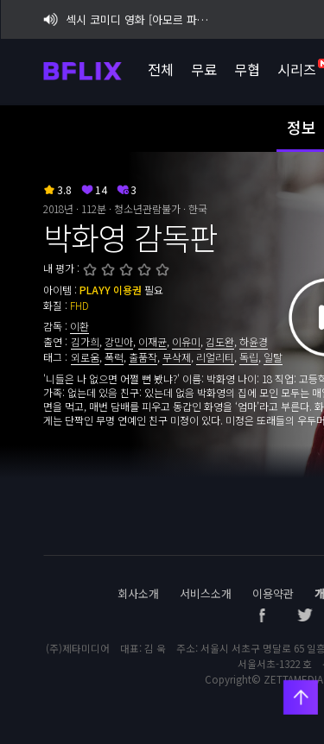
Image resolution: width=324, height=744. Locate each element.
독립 (248, 357)
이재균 (152, 341)
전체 (160, 69)
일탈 (273, 357)
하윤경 (253, 341)
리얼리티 (215, 357)
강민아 (119, 341)
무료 (203, 69)
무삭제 (176, 357)
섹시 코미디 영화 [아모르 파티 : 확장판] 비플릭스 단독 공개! (128, 19)
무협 (246, 69)
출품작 (143, 357)
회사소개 (138, 593)
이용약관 (273, 593)
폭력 (114, 357)
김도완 (220, 341)
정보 (301, 127)
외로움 (85, 357)
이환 (79, 325)
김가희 (85, 341)
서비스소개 (206, 593)
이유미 (186, 341)
